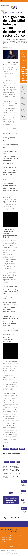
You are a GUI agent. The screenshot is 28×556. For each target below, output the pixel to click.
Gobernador (11, 493)
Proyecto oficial (6, 461)
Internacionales (9, 539)
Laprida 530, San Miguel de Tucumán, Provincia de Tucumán (9, 553)
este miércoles (23, 481)
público (11, 546)
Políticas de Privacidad (12, 550)
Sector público (14, 448)
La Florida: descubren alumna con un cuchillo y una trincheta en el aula (24, 505)
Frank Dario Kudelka (11, 543)
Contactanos (22, 533)
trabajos (11, 537)
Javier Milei (6, 448)
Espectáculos (8, 537)
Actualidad (3, 537)
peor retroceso (23, 508)
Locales (2, 535)
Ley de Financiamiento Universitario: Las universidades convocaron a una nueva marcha (13, 470)
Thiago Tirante (11, 535)
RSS (20, 544)
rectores (11, 540)
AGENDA (18, 461)
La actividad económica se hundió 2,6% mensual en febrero (24, 514)
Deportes (7, 535)
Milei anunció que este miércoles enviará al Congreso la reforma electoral (5, 471)
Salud (7, 541)
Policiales (7, 532)
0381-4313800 (14, 553)
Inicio (2, 532)
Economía (3, 541)
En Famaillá (23, 490)
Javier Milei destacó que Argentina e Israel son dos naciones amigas (18, 470)
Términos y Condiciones (4, 550)
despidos (22, 448)
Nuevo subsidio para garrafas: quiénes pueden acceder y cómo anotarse (24, 72)
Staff (20, 535)
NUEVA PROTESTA (13, 461)
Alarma (23, 499)
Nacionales (3, 539)
